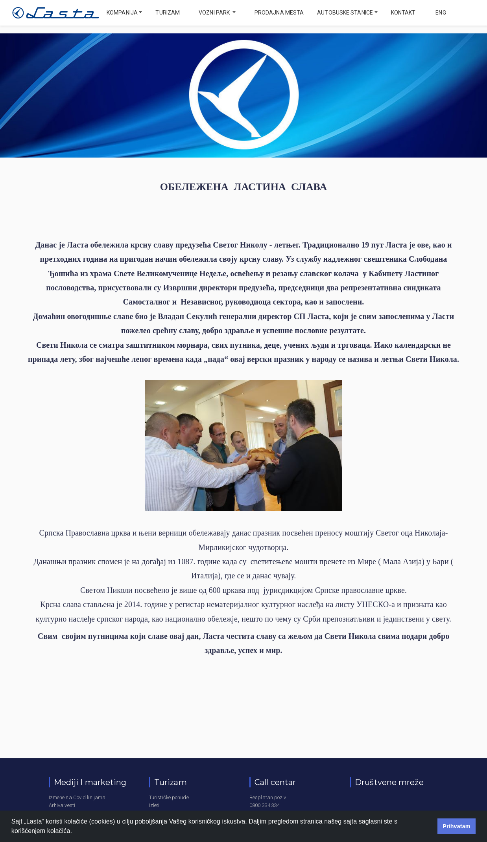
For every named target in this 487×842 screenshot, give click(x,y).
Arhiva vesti (62, 805)
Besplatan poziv (267, 797)
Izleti (154, 805)
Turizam (167, 12)
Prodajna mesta (279, 12)
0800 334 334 (264, 805)
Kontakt (403, 12)
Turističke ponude (169, 797)
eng (440, 12)
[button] (75, 832)
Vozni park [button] (215, 12)
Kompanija (122, 12)
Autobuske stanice (345, 12)
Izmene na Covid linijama (77, 797)
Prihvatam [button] (456, 826)
